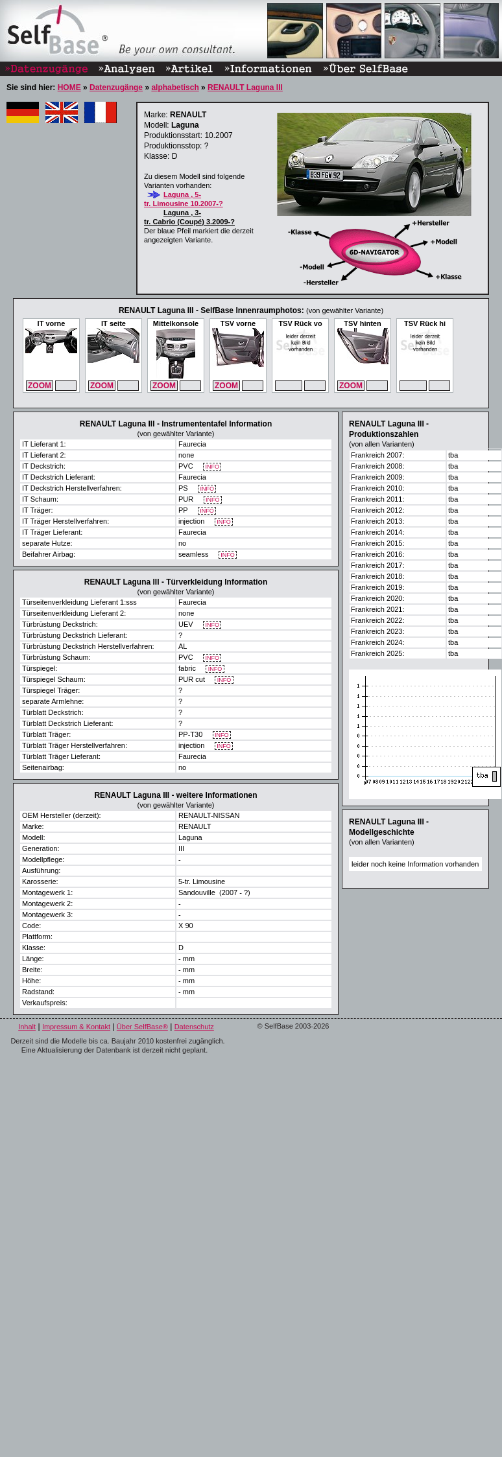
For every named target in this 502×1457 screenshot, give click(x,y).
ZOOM (39, 385)
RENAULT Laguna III (245, 87)
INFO (212, 467)
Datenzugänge (116, 87)
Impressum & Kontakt (76, 1027)
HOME (69, 87)
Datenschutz (194, 1027)
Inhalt (27, 1027)
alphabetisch (174, 87)
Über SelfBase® (142, 1027)
